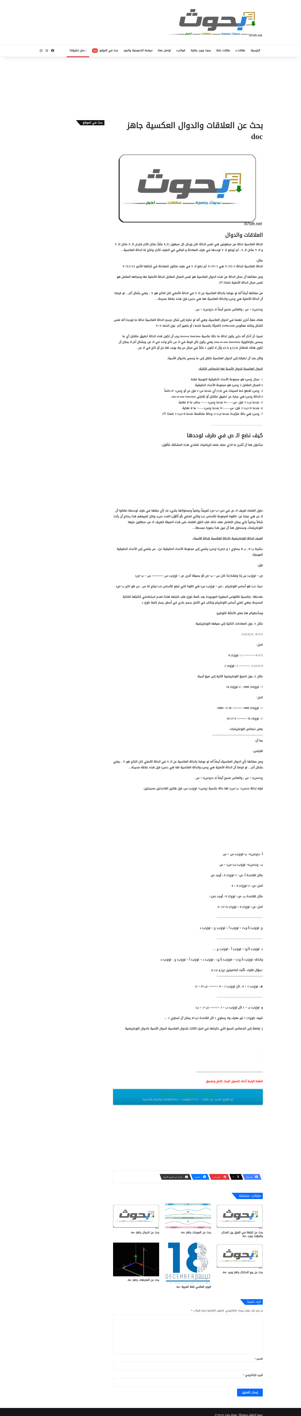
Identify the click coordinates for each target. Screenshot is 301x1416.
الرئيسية (255, 50)
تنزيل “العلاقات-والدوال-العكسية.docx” (188, 1096)
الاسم (259, 1358)
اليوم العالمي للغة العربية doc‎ (193, 1287)
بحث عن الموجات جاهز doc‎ (196, 1232)
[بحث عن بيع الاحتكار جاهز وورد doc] (240, 1255)
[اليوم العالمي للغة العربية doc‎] (188, 1263)
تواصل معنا (164, 50)
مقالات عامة (223, 50)
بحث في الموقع (105, 50)
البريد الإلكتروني (253, 1375)
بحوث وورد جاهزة (201, 50)
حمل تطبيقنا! (78, 50)
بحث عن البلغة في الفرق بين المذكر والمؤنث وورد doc (242, 1234)
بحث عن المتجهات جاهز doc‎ (143, 1280)
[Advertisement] (150, 87)
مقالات (241, 50)
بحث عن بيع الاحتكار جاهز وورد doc (243, 1272)
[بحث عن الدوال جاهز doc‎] (136, 1216)
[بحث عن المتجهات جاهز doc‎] (136, 1259)
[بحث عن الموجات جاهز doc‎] (188, 1216)
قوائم (181, 50)
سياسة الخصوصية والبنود (137, 50)
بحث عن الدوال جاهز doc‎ (145, 1232)
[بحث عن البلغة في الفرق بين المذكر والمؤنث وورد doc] (240, 1216)
